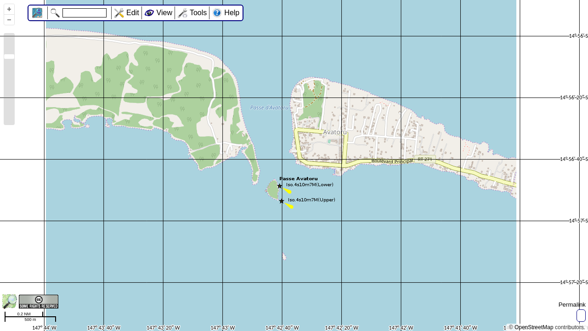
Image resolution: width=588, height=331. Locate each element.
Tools (198, 13)
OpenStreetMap (534, 327)
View (164, 13)
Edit (132, 13)
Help (231, 13)
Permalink (572, 304)
